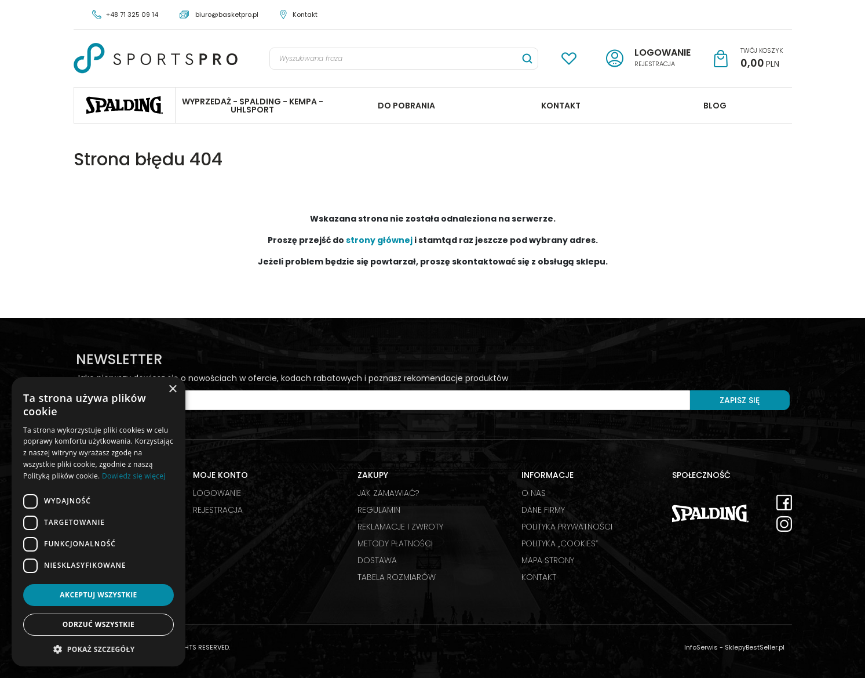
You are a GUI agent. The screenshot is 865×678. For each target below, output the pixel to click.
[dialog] (98, 521)
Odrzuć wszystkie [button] (98, 624)
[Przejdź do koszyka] (761, 58)
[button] (98, 649)
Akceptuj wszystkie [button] (98, 595)
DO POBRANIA (406, 105)
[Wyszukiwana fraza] (393, 58)
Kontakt (305, 14)
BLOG (715, 105)
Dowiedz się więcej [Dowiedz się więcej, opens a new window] (134, 476)
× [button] (172, 389)
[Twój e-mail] (383, 400)
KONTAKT (561, 105)
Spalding (124, 105)
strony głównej (379, 240)
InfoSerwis (701, 647)
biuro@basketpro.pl (226, 14)
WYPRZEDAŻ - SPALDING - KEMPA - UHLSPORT (252, 105)
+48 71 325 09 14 (132, 14)
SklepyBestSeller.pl (754, 647)
